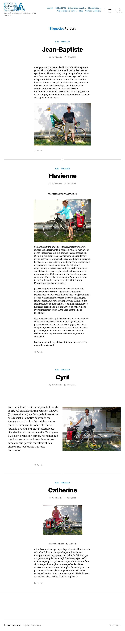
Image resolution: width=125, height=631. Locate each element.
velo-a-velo (15, 625)
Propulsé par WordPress (32, 625)
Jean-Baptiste (62, 49)
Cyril (62, 377)
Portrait (39, 151)
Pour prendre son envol (66, 11)
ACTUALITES (61, 8)
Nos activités (93, 8)
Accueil (50, 8)
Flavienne (62, 176)
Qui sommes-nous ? (76, 8)
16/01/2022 (71, 498)
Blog (81, 11)
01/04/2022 (71, 385)
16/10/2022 (71, 57)
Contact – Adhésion (93, 11)
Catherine (62, 490)
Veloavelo (58, 57)
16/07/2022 (71, 184)
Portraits (65, 42)
